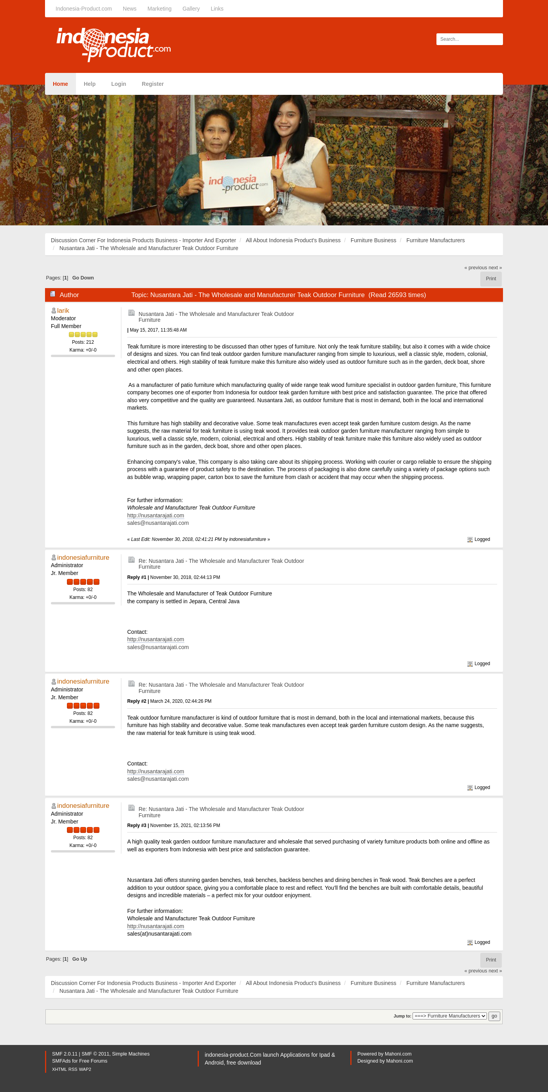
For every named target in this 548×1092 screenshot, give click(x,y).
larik (63, 310)
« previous (476, 267)
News (130, 8)
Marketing (159, 8)
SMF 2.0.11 (65, 1054)
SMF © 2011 (95, 1054)
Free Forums (93, 1061)
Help (90, 84)
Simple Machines (131, 1054)
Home (60, 84)
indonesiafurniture (83, 557)
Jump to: (402, 1016)
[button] (41, 155)
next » (495, 267)
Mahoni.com (398, 1054)
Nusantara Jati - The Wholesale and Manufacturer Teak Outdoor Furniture (216, 317)
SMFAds (61, 1061)
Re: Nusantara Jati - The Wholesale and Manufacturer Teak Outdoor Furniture (221, 564)
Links (217, 8)
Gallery (191, 8)
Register (153, 84)
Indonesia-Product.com (84, 8)
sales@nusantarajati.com (158, 523)
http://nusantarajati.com (155, 515)
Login (118, 84)
